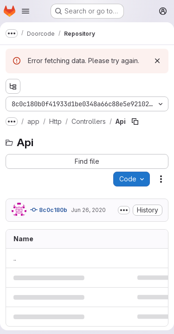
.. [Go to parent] (14, 258)
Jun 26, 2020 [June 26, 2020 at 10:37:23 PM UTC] (88, 209)
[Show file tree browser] (13, 86)
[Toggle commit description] (124, 210)
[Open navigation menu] (25, 11)
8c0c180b (48, 209)
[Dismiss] (157, 60)
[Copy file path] (135, 121)
